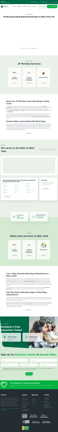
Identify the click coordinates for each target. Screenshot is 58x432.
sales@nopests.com (48, 402)
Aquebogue (5, 192)
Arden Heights (28, 192)
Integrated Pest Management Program (25, 406)
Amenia (4, 187)
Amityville (16, 187)
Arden (15, 192)
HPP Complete (25, 401)
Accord (4, 183)
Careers (34, 6)
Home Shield (24, 6)
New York (28, 48)
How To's (30, 6)
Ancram (27, 187)
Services (14, 6)
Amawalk (27, 185)
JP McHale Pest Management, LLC (7, 408)
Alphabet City (5, 185)
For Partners (34, 399)
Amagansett (16, 185)
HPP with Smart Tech (26, 403)
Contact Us (34, 403)
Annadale (16, 190)
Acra (15, 183)
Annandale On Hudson (30, 190)
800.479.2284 (47, 399)
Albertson (28, 183)
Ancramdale (5, 190)
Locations (23, 48)
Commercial (19, 6)
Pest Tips (33, 398)
